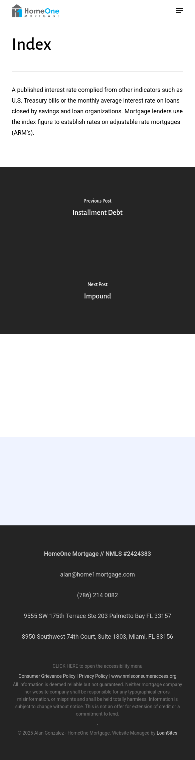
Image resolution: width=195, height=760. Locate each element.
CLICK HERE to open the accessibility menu (98, 666)
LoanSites (167, 733)
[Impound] (97, 292)
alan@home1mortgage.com (97, 574)
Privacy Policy (93, 676)
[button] (179, 10)
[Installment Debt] (97, 209)
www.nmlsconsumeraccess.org (144, 676)
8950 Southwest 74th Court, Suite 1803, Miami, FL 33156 (97, 636)
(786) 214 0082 (97, 595)
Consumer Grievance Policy (47, 676)
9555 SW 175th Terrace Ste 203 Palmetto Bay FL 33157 (97, 615)
